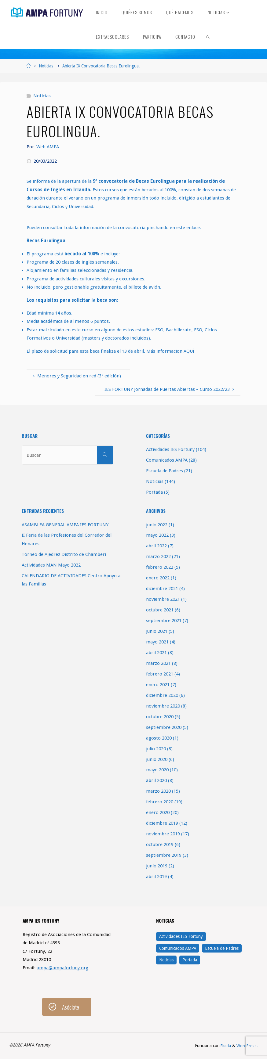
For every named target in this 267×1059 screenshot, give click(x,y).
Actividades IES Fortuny (170, 449)
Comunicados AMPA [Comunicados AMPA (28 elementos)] (177, 948)
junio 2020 (156, 759)
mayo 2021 (157, 642)
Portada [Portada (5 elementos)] (189, 959)
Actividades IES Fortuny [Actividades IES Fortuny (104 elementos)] (181, 936)
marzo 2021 (158, 663)
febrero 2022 (159, 567)
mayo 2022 (157, 535)
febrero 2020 (159, 802)
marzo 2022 (158, 556)
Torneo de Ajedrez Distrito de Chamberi (64, 554)
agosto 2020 (159, 738)
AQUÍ (189, 351)
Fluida (225, 1045)
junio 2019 (156, 866)
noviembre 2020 (163, 706)
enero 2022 (158, 578)
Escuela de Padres (164, 471)
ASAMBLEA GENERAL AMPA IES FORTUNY (65, 525)
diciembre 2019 (162, 823)
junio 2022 (156, 525)
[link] (208, 36)
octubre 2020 (160, 716)
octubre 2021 (160, 610)
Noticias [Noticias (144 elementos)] (166, 959)
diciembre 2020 (162, 695)
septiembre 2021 (163, 620)
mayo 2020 (157, 770)
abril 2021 (156, 652)
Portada (154, 492)
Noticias (46, 65)
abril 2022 (156, 546)
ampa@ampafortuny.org (63, 968)
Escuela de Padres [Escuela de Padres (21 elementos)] (222, 948)
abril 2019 (156, 876)
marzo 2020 (158, 791)
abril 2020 (156, 780)
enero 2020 (158, 812)
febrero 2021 (159, 674)
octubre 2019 (160, 844)
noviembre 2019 (163, 834)
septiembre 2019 (163, 855)
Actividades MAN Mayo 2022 (51, 565)
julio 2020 (156, 748)
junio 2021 (156, 631)
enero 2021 (158, 684)
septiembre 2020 (163, 727)
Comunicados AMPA (167, 460)
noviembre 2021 (163, 599)
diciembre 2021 (162, 588)
